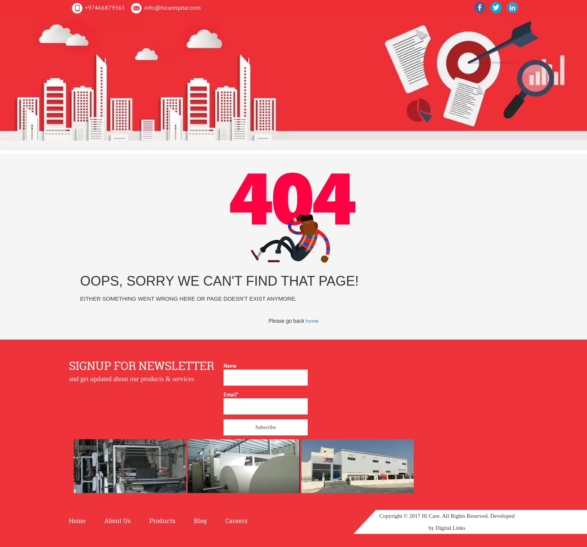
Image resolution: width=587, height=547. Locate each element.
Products (400, 21)
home (312, 320)
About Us (359, 21)
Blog (433, 21)
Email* (265, 402)
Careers (236, 521)
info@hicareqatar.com (172, 7)
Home (323, 21)
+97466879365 (105, 7)
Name (265, 374)
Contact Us (469, 21)
